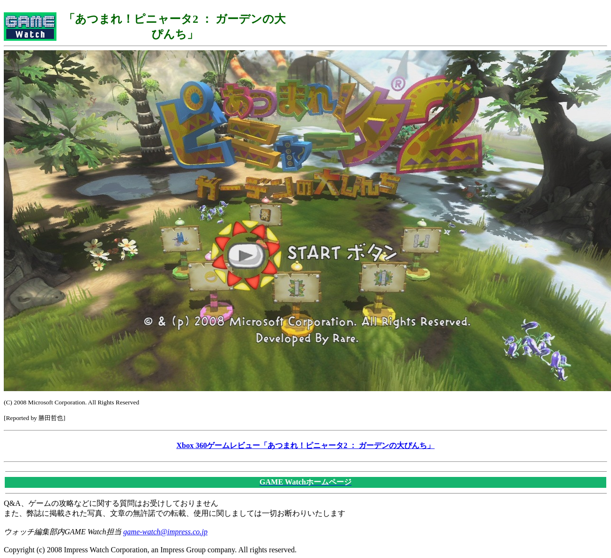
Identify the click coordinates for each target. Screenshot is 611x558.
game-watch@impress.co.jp (165, 532)
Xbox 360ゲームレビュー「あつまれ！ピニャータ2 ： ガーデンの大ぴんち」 (305, 445)
